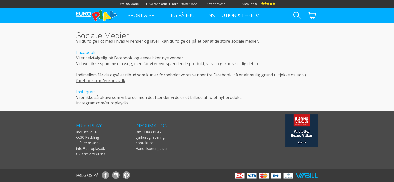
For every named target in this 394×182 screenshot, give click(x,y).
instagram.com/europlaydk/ (102, 103)
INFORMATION (151, 126)
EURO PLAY (89, 126)
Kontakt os (144, 142)
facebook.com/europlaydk (100, 80)
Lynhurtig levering (150, 137)
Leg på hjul (182, 15)
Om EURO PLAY (148, 132)
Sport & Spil (143, 15)
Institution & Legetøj (234, 15)
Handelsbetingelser (151, 148)
